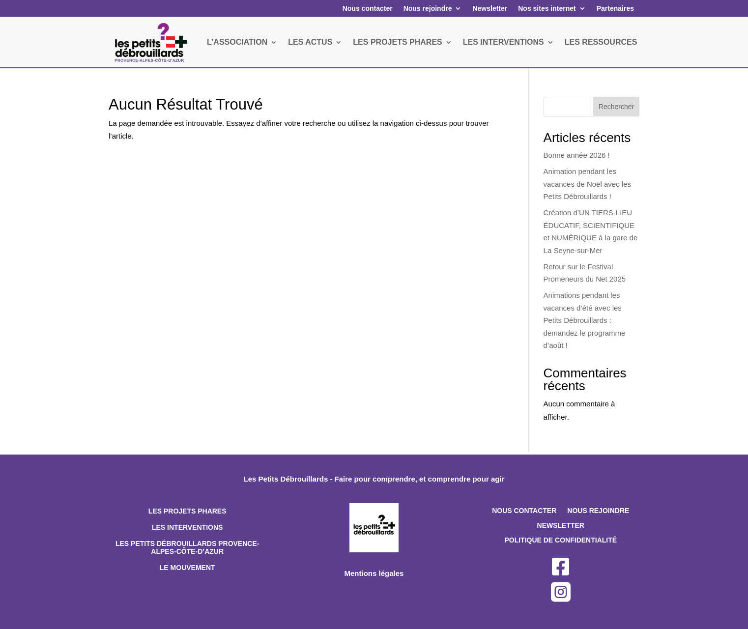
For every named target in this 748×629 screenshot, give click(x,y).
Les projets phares (187, 511)
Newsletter (489, 8)
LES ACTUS (310, 42)
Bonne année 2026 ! (577, 155)
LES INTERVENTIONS (503, 42)
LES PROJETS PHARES (397, 42)
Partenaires (615, 8)
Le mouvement (187, 568)
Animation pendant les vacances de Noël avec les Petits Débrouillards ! (587, 183)
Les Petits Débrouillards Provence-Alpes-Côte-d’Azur (187, 548)
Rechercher (616, 107)
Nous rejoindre (427, 8)
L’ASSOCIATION (237, 42)
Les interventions (187, 527)
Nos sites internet (546, 8)
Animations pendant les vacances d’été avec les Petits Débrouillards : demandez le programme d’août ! (585, 320)
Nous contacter (368, 8)
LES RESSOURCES (601, 42)
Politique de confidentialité (560, 540)
